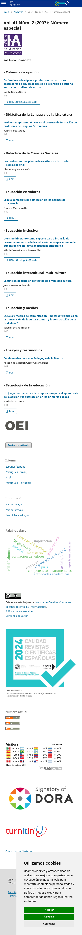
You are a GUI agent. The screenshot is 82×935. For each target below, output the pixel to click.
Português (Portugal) (18, 483)
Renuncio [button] (49, 916)
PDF (11, 140)
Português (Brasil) (16, 472)
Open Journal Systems (18, 851)
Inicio (6, 11)
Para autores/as (14, 509)
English (9, 477)
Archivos (18, 11)
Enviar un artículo (18, 445)
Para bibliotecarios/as (17, 515)
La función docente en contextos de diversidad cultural (38, 280)
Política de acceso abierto (20, 611)
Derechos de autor (16, 615)
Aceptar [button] (49, 909)
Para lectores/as (14, 504)
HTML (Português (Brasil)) (23, 101)
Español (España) (15, 466)
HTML (12, 217)
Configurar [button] (49, 923)
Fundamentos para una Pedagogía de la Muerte (33, 358)
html (11, 411)
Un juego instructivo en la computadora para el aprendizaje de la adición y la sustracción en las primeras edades (41, 395)
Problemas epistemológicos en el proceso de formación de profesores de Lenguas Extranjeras (40, 124)
